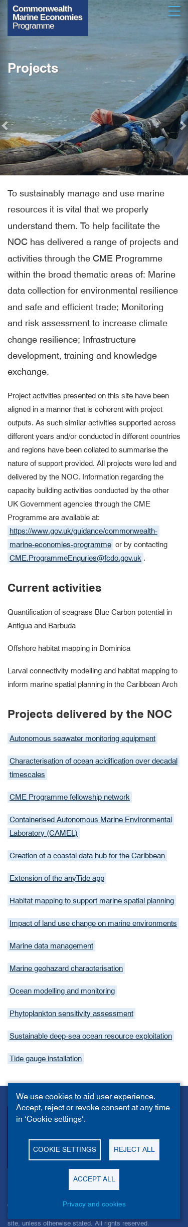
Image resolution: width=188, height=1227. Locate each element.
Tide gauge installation (46, 1058)
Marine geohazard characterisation (66, 968)
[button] (6, 125)
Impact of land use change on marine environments (93, 923)
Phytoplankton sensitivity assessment (71, 1013)
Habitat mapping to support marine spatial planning (92, 900)
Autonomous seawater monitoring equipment (82, 738)
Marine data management (51, 945)
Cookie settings (64, 1149)
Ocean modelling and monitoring (62, 991)
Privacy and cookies (94, 1204)
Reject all (134, 1149)
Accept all (94, 1179)
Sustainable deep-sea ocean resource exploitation (91, 1036)
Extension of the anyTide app (57, 878)
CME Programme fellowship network (70, 797)
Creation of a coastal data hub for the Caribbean (87, 855)
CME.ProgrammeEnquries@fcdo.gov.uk (75, 558)
